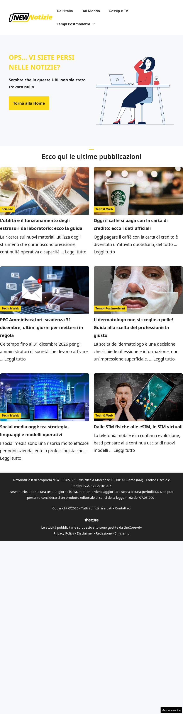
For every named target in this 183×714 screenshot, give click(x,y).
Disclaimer (85, 533)
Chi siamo (121, 533)
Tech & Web (104, 209)
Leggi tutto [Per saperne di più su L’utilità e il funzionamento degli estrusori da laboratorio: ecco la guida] (75, 252)
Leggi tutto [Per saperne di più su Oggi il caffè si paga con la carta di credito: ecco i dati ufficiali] (104, 252)
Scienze (7, 209)
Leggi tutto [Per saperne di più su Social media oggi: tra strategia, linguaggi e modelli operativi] (10, 458)
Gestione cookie (171, 710)
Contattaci (123, 508)
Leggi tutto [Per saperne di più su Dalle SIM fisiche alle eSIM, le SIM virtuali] (124, 450)
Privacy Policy (64, 533)
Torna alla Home (29, 103)
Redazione (104, 533)
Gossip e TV (118, 11)
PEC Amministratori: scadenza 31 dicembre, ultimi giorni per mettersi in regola (41, 327)
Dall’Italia (65, 11)
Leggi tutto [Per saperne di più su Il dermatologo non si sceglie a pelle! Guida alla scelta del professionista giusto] (164, 359)
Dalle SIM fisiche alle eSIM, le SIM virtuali (138, 427)
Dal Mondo (90, 11)
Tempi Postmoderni (78, 24)
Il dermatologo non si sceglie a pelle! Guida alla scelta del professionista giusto (133, 327)
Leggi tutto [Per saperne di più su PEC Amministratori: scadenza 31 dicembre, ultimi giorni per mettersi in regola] (15, 359)
